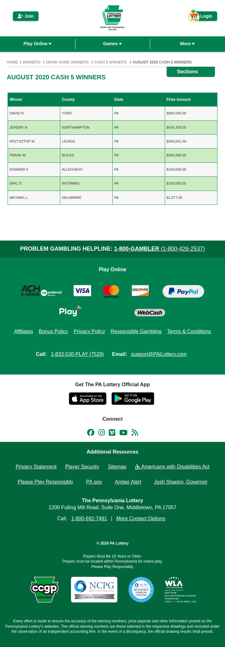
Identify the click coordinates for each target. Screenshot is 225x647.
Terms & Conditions (189, 331)
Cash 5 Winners (110, 62)
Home (12, 62)
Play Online (37, 43)
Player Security (82, 466)
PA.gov (94, 482)
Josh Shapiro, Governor (180, 482)
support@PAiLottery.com (159, 354)
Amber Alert (128, 482)
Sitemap (117, 466)
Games (112, 43)
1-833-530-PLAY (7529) (77, 354)
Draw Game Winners (67, 62)
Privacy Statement (35, 466)
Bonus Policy (53, 331)
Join (26, 16)
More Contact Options (140, 518)
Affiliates (23, 331)
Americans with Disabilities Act (172, 466)
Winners (32, 62)
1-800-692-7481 (89, 518)
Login (203, 17)
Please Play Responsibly (45, 482)
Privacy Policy (89, 331)
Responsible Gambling (136, 331)
